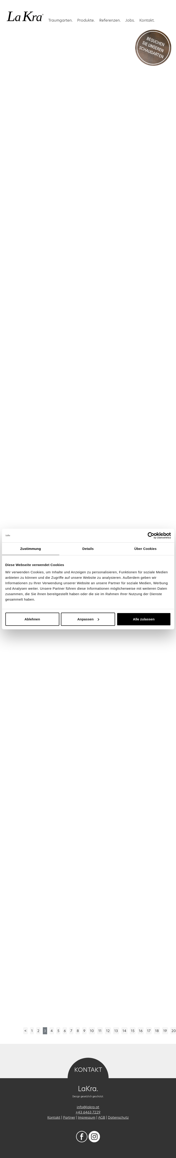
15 (132, 1030)
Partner (69, 1117)
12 (108, 1030)
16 (141, 1030)
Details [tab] (88, 549)
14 (124, 1030)
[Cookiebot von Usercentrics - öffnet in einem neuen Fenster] (151, 535)
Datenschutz (118, 1117)
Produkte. (86, 20)
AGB (101, 1117)
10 (92, 1030)
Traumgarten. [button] (60, 20)
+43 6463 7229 (88, 1112)
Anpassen (88, 619)
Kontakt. (147, 20)
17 (148, 1030)
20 (173, 1030)
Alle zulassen (144, 619)
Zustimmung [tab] (30, 549)
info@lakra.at (88, 1107)
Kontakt (53, 1117)
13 (116, 1030)
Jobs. (130, 20)
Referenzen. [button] (110, 20)
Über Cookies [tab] (145, 549)
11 (100, 1030)
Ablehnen (32, 619)
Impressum (86, 1117)
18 (157, 1030)
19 (165, 1030)
